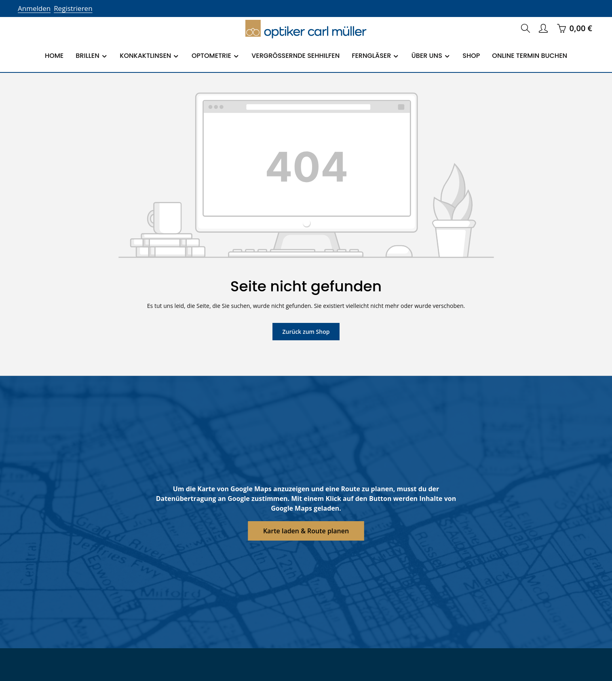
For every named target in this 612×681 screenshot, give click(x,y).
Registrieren (70, 8)
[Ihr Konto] (543, 28)
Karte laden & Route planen (306, 530)
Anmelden (33, 8)
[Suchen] (525, 28)
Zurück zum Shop (305, 331)
